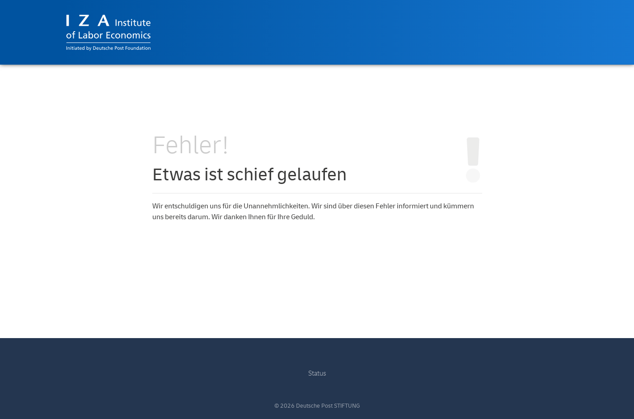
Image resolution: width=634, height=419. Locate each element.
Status (317, 373)
